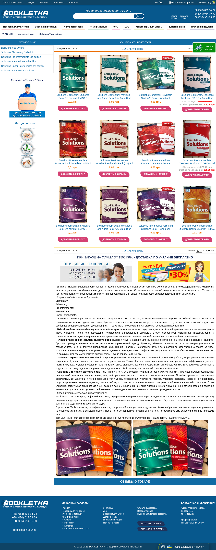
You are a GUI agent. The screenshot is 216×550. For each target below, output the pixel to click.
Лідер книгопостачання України (108, 10)
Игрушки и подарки (113, 519)
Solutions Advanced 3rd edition (17, 70)
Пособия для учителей (73, 511)
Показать (191, 48)
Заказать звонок (184, 17)
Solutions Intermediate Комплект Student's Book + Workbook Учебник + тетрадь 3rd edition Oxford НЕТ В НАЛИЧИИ (155, 227)
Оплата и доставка (12, 2)
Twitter (27, 537)
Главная (7, 34)
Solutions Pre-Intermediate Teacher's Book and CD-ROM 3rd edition (197, 162)
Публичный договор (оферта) (152, 514)
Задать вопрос (174, 17)
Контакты (59, 2)
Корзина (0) (205, 2)
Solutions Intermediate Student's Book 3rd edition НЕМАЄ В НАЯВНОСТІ (73, 227)
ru (161, 2)
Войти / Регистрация (183, 2)
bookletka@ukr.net (24, 529)
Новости (73, 2)
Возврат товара (145, 511)
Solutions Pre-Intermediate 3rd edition (21, 57)
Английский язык (26, 34)
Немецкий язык (111, 522)
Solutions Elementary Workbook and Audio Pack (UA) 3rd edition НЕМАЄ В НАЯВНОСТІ (114, 97)
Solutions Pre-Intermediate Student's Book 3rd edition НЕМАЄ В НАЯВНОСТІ (73, 162)
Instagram (12, 537)
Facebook (4, 537)
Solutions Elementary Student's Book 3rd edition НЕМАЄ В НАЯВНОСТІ (72, 97)
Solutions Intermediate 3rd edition (19, 61)
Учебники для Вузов (113, 514)
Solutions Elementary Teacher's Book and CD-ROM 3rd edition (197, 96)
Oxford (67, 519)
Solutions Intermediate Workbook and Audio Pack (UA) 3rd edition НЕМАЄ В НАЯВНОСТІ (114, 227)
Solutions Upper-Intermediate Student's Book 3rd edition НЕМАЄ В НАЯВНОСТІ (197, 227)
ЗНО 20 (107, 508)
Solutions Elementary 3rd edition (18, 52)
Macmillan (69, 522)
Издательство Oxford (12, 47)
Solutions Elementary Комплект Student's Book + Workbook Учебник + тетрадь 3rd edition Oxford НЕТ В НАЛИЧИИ (155, 97)
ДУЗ (105, 511)
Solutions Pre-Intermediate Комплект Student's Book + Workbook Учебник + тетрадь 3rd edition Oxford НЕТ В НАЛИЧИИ (156, 162)
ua (157, 2)
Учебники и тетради (72, 514)
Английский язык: (70, 517)
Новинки (44, 2)
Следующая (135, 48)
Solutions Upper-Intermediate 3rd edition (22, 66)
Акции (31, 2)
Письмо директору (152, 529)
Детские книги (110, 517)
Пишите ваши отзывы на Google (20, 537)
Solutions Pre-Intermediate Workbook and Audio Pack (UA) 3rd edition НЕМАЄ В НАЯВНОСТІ (114, 162)
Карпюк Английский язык (77, 528)
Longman (69, 526)
